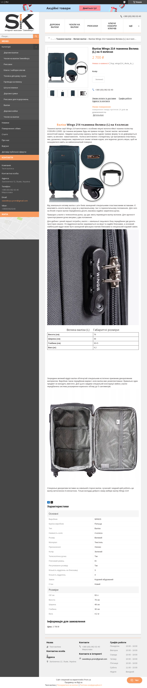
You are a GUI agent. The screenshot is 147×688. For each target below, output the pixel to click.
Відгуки (5, 146)
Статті (5, 134)
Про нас (5, 140)
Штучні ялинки (11, 87)
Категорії (6, 46)
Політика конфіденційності (91, 685)
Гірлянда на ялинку (13, 81)
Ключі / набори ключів (14, 70)
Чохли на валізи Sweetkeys (17, 58)
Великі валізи (80, 39)
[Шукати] (36, 36)
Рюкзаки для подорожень (16, 99)
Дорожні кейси (11, 111)
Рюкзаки (8, 64)
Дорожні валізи (11, 52)
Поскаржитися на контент (67, 685)
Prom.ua (87, 680)
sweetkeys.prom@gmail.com (15, 200)
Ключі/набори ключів (112, 26)
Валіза (61, 124)
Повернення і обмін (11, 128)
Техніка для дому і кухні (15, 76)
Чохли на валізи (11, 116)
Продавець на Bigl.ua (73, 682)
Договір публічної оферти (14, 152)
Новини (5, 122)
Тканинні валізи (63, 39)
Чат (134, 680)
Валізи (7, 105)
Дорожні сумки (11, 93)
